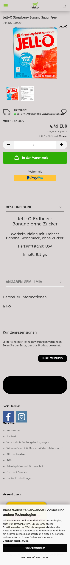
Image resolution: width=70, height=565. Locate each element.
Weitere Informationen (35, 557)
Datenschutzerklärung (15, 540)
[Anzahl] (35, 145)
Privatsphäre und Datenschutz (26, 466)
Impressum (14, 430)
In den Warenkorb (31, 157)
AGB (9, 460)
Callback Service (17, 472)
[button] (8, 145)
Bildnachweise (16, 454)
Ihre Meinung (52, 358)
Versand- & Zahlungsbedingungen (28, 442)
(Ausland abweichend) (53, 114)
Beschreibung (19, 207)
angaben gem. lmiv (24, 282)
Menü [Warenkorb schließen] (6, 5)
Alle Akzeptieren (35, 548)
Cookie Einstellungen (19, 478)
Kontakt (11, 436)
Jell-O (63, 26)
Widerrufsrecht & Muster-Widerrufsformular (35, 448)
